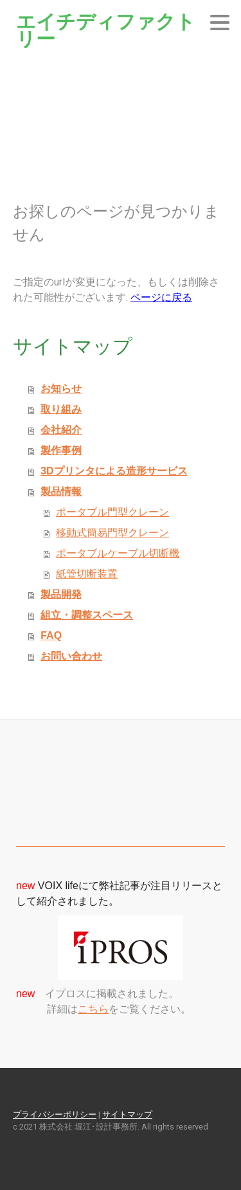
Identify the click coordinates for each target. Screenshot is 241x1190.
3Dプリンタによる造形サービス (113, 470)
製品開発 (61, 594)
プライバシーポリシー (54, 1114)
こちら (93, 1009)
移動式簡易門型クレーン (112, 532)
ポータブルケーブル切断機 (117, 553)
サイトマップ (127, 1114)
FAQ (51, 635)
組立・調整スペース (86, 614)
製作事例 (61, 450)
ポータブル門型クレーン (112, 512)
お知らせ (61, 388)
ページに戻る (161, 297)
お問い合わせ (71, 656)
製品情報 (61, 491)
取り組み (61, 409)
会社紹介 (61, 429)
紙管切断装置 (87, 573)
